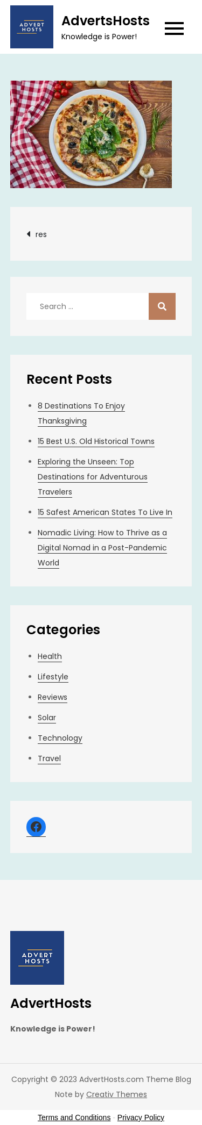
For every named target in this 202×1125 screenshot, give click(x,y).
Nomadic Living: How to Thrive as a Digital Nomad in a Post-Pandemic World (102, 547)
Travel (49, 758)
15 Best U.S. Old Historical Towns (96, 441)
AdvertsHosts (105, 21)
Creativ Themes (116, 1094)
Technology (60, 738)
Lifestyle (53, 676)
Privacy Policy (140, 1117)
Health (50, 656)
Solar (47, 717)
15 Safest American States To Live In (105, 512)
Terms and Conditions (74, 1117)
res (41, 234)
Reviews (52, 697)
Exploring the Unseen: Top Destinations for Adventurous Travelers (93, 476)
